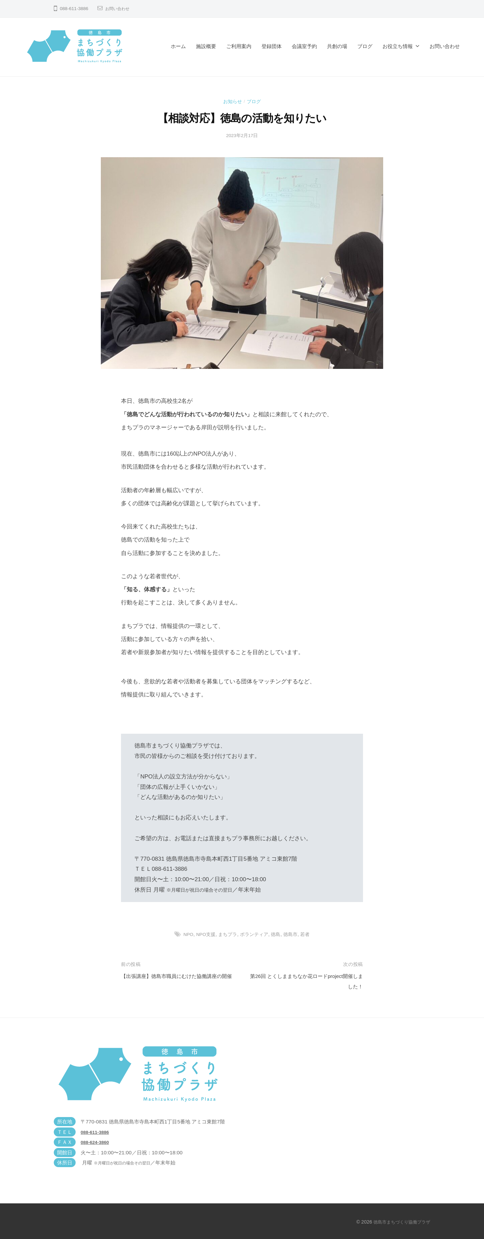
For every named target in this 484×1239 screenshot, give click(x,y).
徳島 (278, 934)
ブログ (364, 46)
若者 (309, 934)
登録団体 (271, 46)
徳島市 (293, 934)
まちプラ (227, 934)
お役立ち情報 (397, 46)
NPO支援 (203, 934)
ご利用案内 (238, 46)
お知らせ (232, 101)
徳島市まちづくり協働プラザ (399, 1222)
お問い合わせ (119, 8)
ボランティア (255, 934)
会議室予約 (304, 46)
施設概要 (206, 46)
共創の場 (337, 46)
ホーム (178, 46)
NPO (184, 934)
